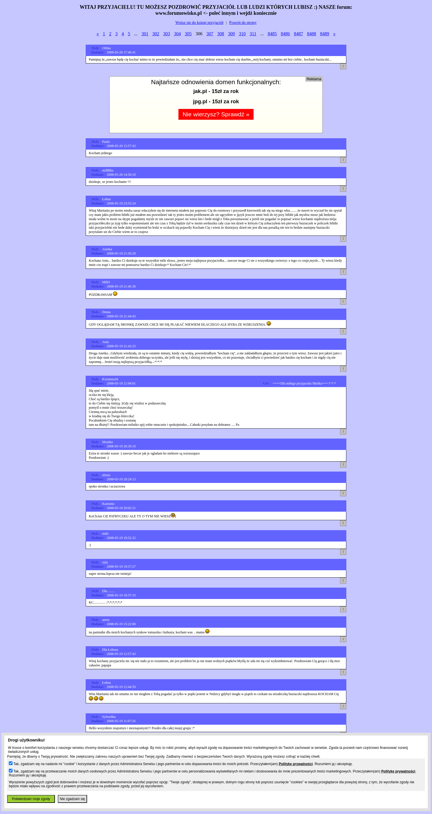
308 (220, 33)
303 (166, 33)
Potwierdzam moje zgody (31, 799)
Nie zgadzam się (72, 799)
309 (231, 33)
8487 (298, 33)
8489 (324, 33)
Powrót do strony (242, 22)
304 (177, 33)
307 (209, 33)
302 (155, 33)
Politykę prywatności (295, 764)
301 (144, 33)
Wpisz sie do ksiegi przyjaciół (199, 22)
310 (242, 33)
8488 (311, 33)
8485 (272, 33)
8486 (285, 33)
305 (188, 33)
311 (253, 33)
